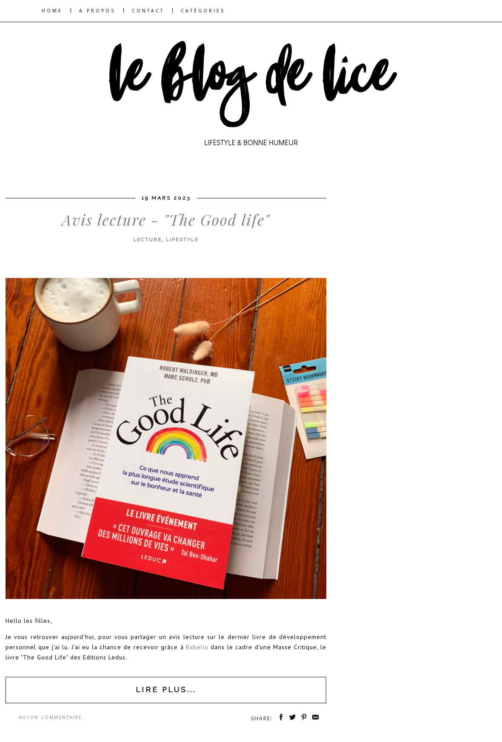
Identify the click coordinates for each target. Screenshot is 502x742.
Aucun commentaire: (51, 717)
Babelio (197, 647)
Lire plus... (166, 689)
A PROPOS (97, 11)
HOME (52, 11)
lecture (147, 240)
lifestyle (182, 240)
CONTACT (148, 11)
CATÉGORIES (203, 11)
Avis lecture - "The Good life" (166, 219)
